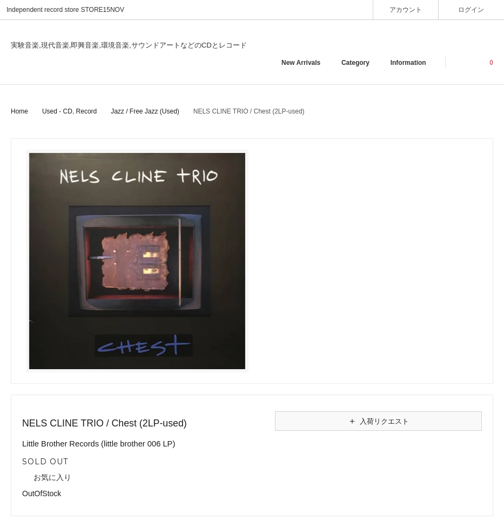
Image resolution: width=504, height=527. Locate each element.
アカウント (406, 9)
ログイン (471, 9)
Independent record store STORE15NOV (65, 10)
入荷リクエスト (378, 421)
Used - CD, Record (69, 111)
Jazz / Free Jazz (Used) (145, 111)
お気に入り (46, 478)
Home (19, 111)
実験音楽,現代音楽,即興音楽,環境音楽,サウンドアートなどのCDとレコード (129, 45)
